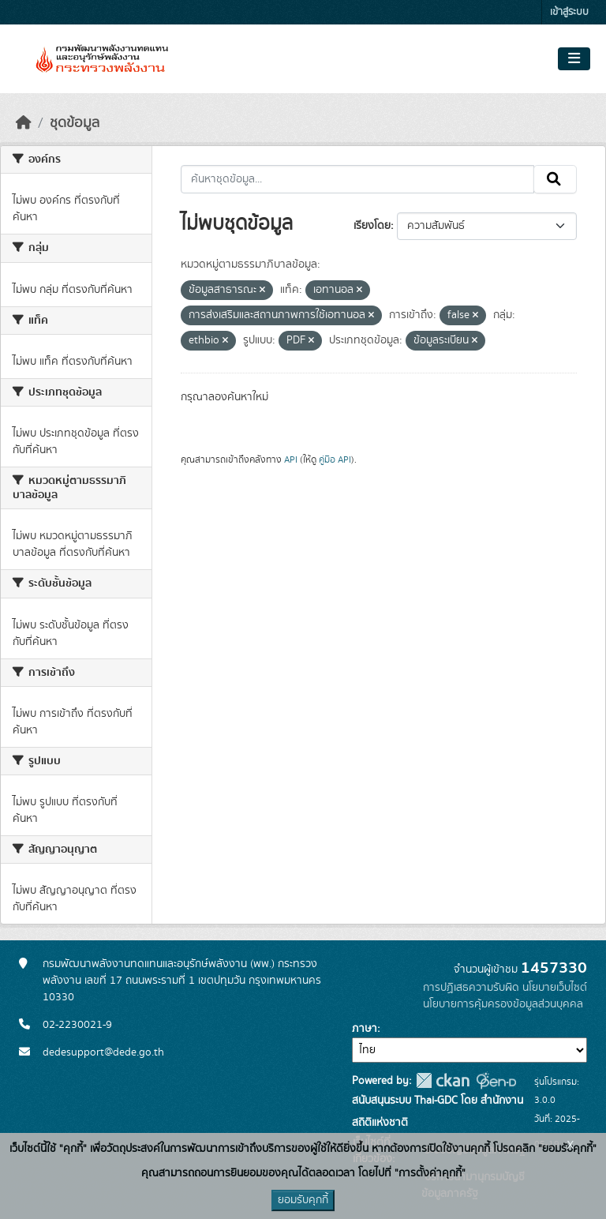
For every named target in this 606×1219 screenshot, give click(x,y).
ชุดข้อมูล (74, 123)
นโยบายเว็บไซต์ (554, 988)
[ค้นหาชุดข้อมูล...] (358, 179)
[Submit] (555, 179)
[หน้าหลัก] (24, 123)
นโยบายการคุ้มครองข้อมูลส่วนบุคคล (503, 1004)
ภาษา (364, 1029)
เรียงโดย (372, 226)
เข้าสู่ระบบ (569, 12)
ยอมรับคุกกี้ (303, 1200)
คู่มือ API (335, 459)
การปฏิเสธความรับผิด (471, 988)
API (290, 459)
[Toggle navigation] (574, 59)
